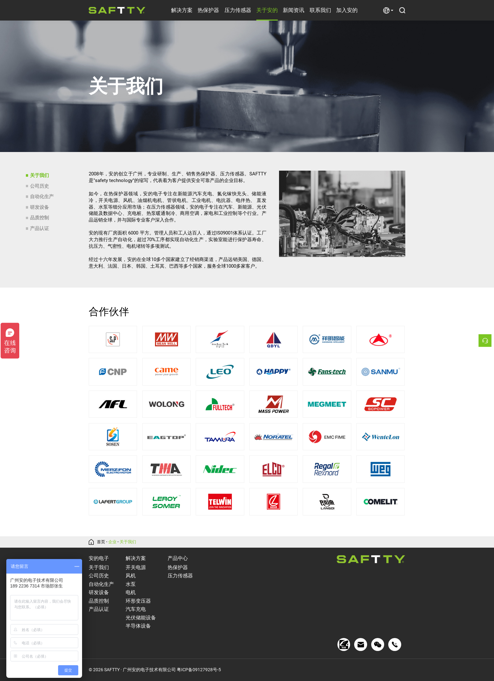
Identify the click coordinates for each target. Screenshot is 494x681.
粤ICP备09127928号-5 (199, 669)
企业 (113, 542)
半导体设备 (138, 626)
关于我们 (39, 175)
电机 (131, 592)
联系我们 (320, 10)
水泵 (131, 584)
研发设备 (39, 207)
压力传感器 (237, 10)
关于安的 (267, 10)
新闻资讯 (293, 10)
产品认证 (39, 228)
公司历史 (39, 186)
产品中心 (178, 558)
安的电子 (99, 558)
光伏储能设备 (141, 618)
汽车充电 (136, 609)
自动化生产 (42, 196)
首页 (101, 542)
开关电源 (136, 567)
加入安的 (347, 10)
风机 (131, 576)
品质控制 (39, 218)
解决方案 (182, 10)
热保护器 (208, 10)
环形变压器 (138, 601)
